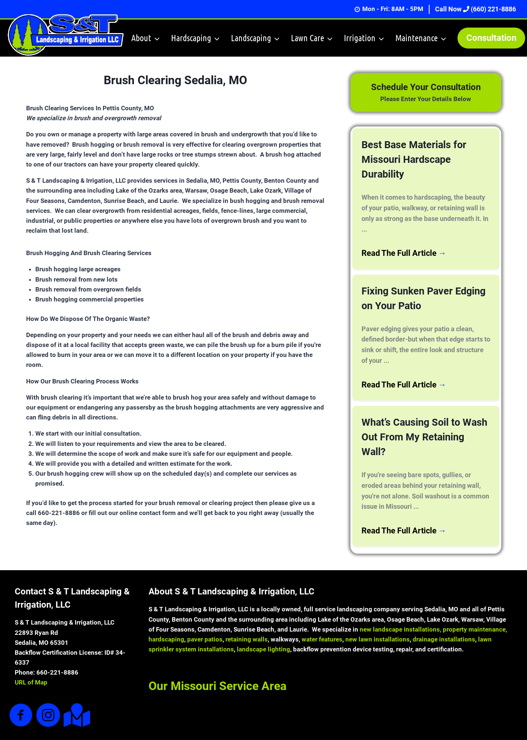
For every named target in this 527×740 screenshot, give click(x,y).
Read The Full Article (404, 235)
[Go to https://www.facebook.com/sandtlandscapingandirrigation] (21, 696)
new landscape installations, (400, 610)
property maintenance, (475, 610)
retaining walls (246, 619)
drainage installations (444, 619)
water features (322, 619)
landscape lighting (263, 629)
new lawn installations (377, 619)
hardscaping (166, 619)
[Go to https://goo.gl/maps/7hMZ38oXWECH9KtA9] (75, 695)
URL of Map (31, 663)
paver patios (204, 619)
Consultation (491, 38)
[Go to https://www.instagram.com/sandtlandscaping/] (48, 696)
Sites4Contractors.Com (346, 731)
